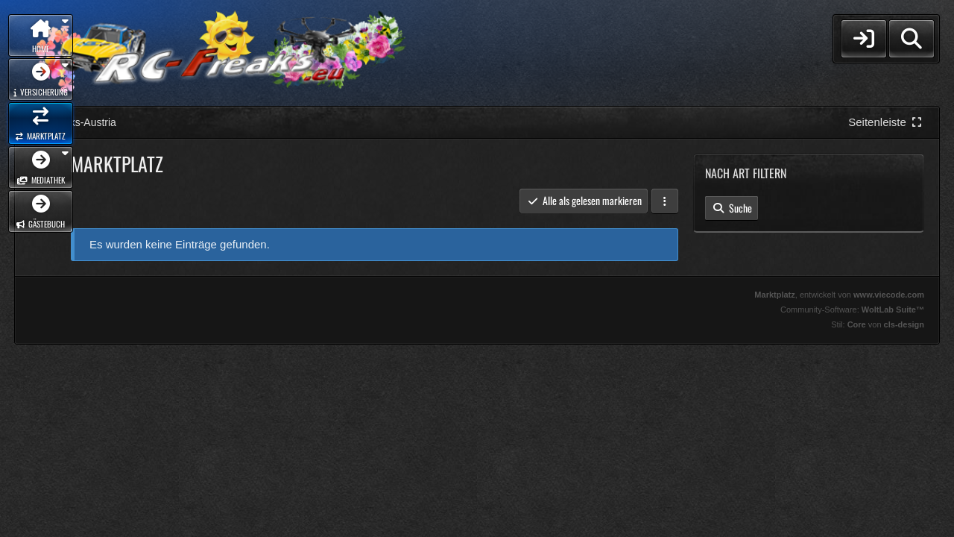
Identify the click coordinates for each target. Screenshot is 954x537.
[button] (664, 201)
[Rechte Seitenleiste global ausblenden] (886, 122)
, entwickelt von (839, 294)
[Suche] (911, 38)
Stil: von (877, 324)
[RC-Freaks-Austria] (221, 53)
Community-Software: (852, 309)
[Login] (863, 38)
